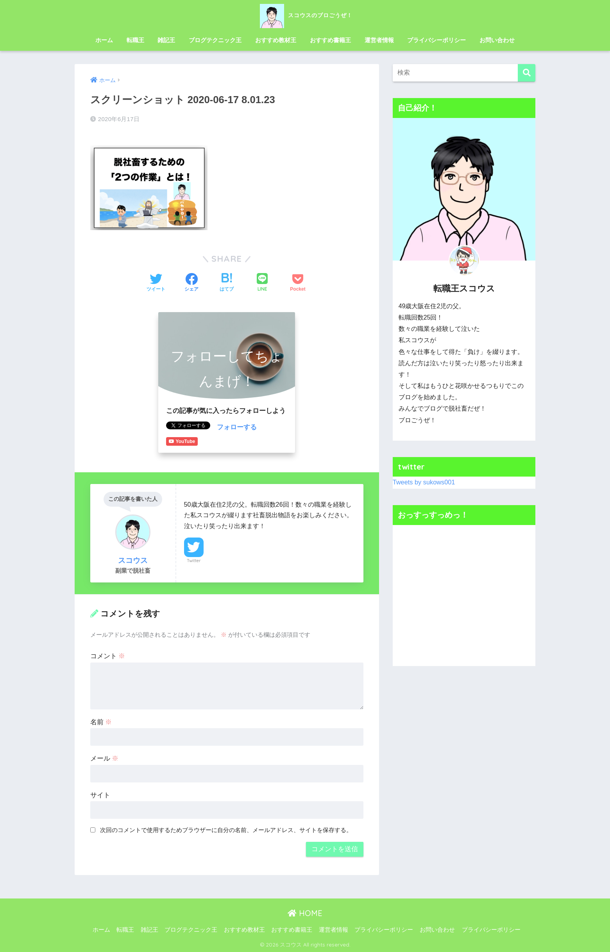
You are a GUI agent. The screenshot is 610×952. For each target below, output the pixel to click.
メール (104, 758)
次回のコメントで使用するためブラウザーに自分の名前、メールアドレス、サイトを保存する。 (226, 829)
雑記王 (166, 40)
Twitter (194, 560)
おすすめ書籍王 (330, 40)
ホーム (104, 40)
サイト (100, 794)
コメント (107, 655)
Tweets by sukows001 (425, 482)
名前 (101, 721)
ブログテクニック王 (215, 40)
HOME (305, 913)
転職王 (135, 40)
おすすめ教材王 (275, 40)
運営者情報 (379, 40)
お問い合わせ (497, 40)
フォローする (237, 426)
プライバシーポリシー (436, 40)
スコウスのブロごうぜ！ (305, 15)
